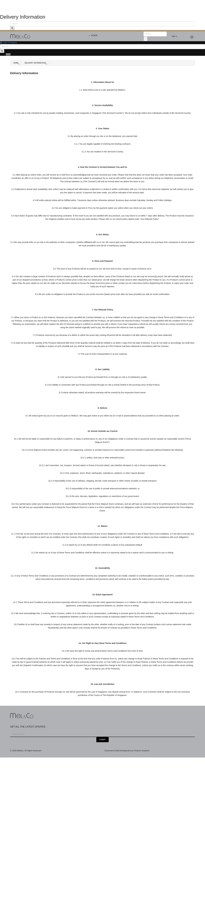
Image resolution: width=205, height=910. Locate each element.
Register (12, 43)
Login (3, 43)
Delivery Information (35, 63)
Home (15, 63)
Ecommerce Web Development (118, 750)
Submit (102, 740)
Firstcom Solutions (141, 750)
